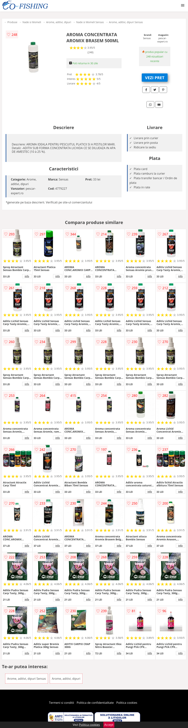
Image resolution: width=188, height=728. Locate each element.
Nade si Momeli (31, 22)
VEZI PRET (154, 77)
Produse (12, 22)
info (27, 276)
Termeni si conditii (61, 703)
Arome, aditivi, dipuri (58, 22)
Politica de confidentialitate (95, 703)
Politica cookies (126, 703)
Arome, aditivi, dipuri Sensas (126, 22)
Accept (108, 725)
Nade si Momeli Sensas (90, 22)
